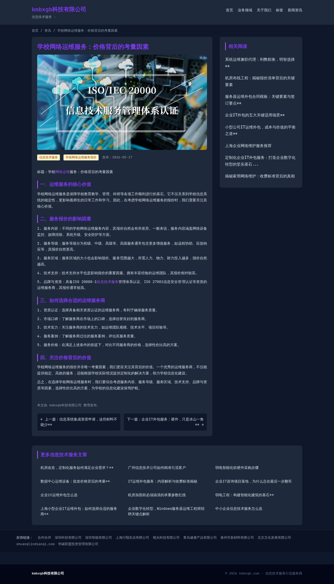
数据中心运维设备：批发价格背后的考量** (75, 481)
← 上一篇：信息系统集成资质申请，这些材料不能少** (79, 422)
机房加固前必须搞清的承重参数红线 (157, 495)
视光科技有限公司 (166, 537)
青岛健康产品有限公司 (200, 537)
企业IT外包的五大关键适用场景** (255, 115)
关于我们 (264, 10)
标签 (279, 10)
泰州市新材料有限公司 (237, 537)
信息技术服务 (107, 281)
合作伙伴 (44, 537)
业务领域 (245, 10)
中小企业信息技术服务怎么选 (238, 508)
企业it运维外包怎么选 (59, 495)
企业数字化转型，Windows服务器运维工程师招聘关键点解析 (166, 511)
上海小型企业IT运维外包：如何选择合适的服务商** (79, 511)
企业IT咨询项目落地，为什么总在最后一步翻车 (253, 481)
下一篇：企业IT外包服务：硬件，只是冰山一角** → (165, 422)
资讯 (47, 30)
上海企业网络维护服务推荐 (248, 145)
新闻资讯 (295, 10)
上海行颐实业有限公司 (132, 537)
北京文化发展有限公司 (274, 537)
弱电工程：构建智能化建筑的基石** (244, 495)
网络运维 (62, 171)
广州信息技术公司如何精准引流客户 (157, 467)
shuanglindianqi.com (35, 544)
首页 (229, 10)
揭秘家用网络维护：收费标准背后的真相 (260, 176)
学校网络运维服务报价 (81, 157)
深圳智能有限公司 (98, 537)
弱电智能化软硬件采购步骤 (237, 467)
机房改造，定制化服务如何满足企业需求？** (77, 467)
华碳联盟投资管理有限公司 (78, 544)
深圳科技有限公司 (68, 537)
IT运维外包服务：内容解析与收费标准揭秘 (162, 481)
